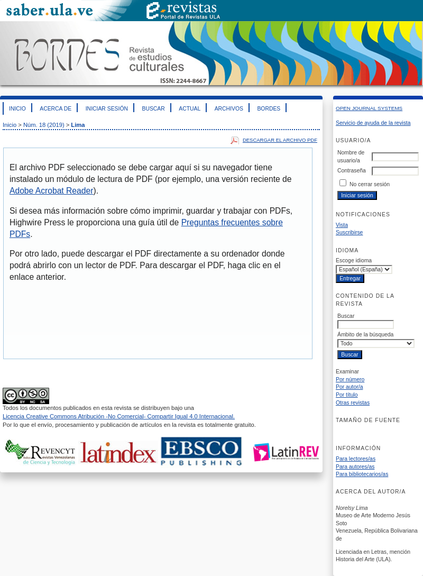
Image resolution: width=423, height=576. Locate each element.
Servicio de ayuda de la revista (373, 123)
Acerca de (55, 109)
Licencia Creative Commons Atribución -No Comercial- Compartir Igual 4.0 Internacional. (119, 416)
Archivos (229, 109)
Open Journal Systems (369, 108)
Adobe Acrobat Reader (51, 190)
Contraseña (351, 170)
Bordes (268, 109)
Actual (189, 109)
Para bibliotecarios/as (362, 474)
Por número (350, 379)
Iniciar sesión (107, 109)
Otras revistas (353, 403)
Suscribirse (349, 232)
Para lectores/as (355, 459)
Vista (342, 225)
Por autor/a (349, 387)
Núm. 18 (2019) (44, 125)
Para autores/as (355, 467)
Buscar (153, 109)
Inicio (17, 109)
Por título (347, 395)
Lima (78, 125)
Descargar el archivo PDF (280, 140)
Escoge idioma (354, 260)
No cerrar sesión (370, 184)
